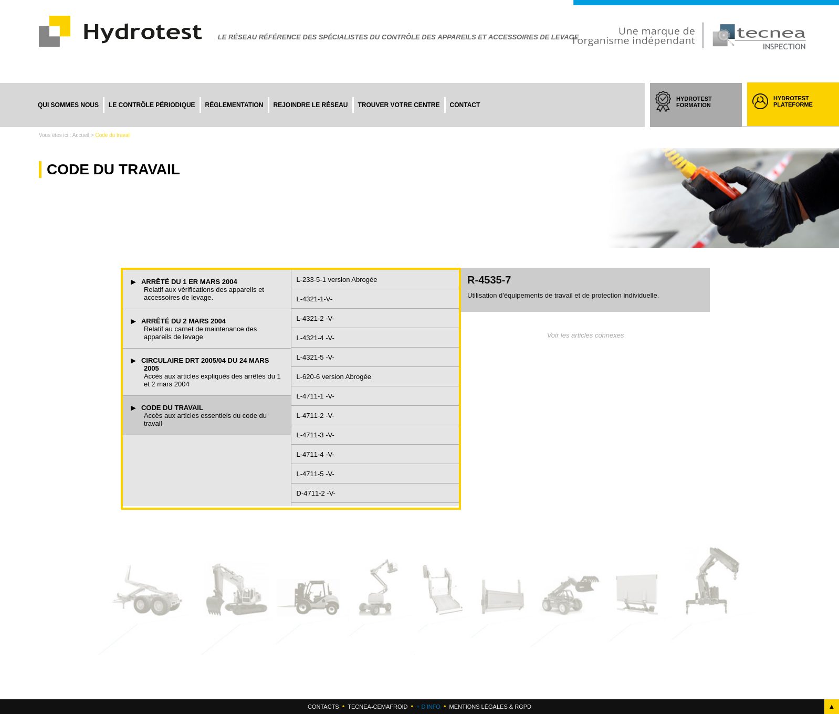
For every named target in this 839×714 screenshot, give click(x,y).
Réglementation (234, 105)
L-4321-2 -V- (315, 318)
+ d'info (428, 707)
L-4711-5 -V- (315, 474)
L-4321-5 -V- (315, 357)
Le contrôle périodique (152, 105)
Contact (465, 105)
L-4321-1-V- (315, 299)
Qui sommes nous (68, 105)
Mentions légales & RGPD (490, 707)
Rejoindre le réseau (311, 105)
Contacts (323, 707)
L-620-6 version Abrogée (334, 377)
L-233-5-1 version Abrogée (337, 280)
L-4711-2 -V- (315, 415)
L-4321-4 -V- (315, 338)
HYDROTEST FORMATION (703, 111)
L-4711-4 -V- (315, 454)
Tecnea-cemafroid (377, 707)
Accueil (80, 135)
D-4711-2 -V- (316, 493)
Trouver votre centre (399, 105)
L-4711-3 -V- (315, 435)
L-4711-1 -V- (315, 396)
